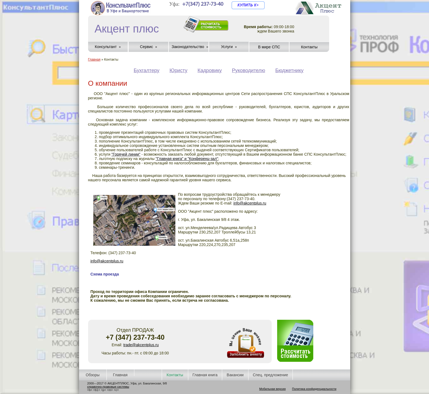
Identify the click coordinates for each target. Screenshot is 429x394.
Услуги (227, 47)
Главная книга (205, 375)
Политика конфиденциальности (314, 388)
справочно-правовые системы (108, 386)
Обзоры (93, 375)
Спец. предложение (270, 375)
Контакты (309, 47)
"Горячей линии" (125, 154)
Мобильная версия (272, 388)
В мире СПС (269, 47)
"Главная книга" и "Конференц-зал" (187, 158)
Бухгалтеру (147, 70)
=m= (110, 390)
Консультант (106, 47)
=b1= (96, 390)
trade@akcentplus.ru (141, 345)
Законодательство (188, 47)
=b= (89, 390)
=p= (103, 390)
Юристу (178, 70)
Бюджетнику (289, 70)
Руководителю (248, 70)
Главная (94, 59)
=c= (116, 390)
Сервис (146, 47)
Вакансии (235, 375)
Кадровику (210, 70)
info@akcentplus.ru (249, 203)
